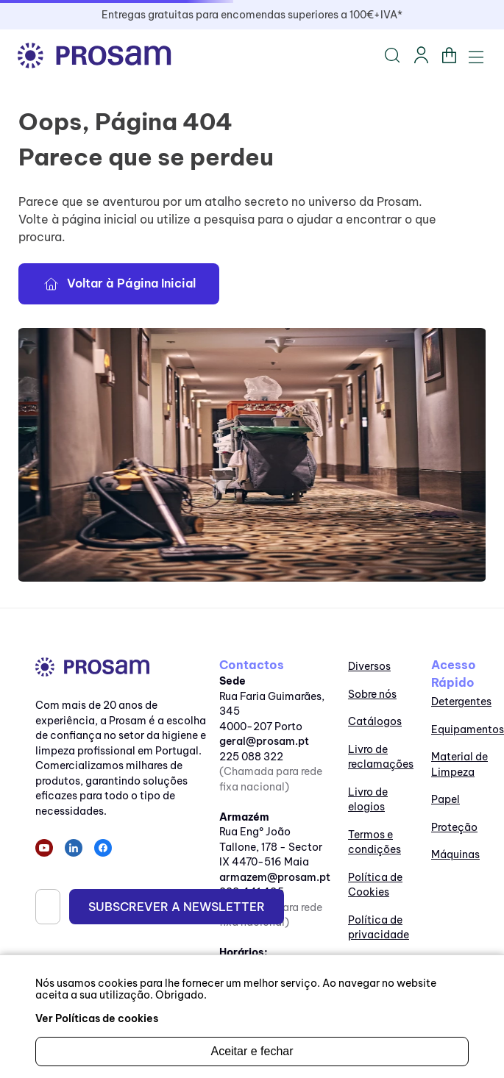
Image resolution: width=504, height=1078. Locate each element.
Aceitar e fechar (251, 1051)
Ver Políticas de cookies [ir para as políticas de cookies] (96, 1018)
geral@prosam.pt (264, 741)
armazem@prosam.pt (274, 877)
